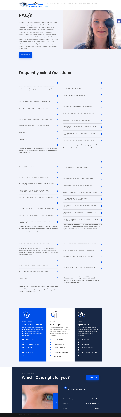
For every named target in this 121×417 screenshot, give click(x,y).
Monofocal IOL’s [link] (54, 3)
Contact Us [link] (25, 55)
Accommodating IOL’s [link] (84, 3)
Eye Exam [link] (94, 3)
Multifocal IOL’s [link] (72, 3)
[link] (119, 21)
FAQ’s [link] (46, 6)
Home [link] (46, 3)
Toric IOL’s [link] (63, 3)
